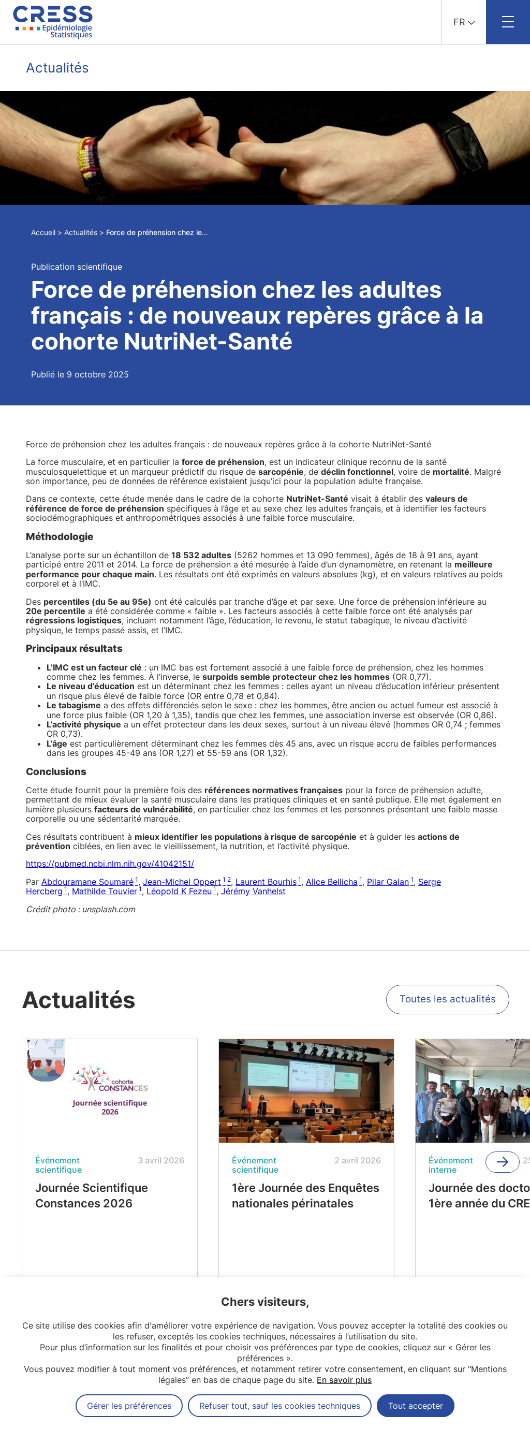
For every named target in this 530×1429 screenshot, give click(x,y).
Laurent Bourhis (266, 882)
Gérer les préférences (129, 1406)
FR (459, 22)
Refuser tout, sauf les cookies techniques (279, 1406)
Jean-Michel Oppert (182, 882)
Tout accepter (415, 1406)
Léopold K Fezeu (179, 891)
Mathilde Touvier (104, 891)
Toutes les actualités (445, 1003)
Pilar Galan (388, 882)
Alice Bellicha (332, 882)
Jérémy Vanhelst (253, 891)
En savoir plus (344, 1380)
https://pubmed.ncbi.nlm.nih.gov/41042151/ (110, 863)
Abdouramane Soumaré (87, 882)
